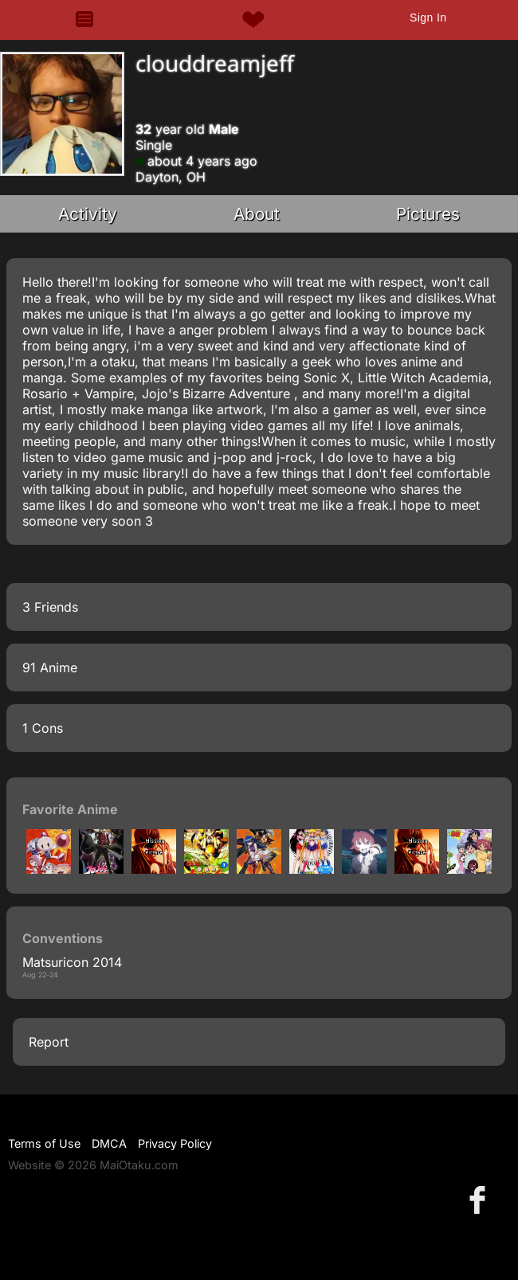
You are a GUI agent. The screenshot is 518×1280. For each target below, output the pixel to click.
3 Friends (50, 607)
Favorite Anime (70, 809)
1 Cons (42, 728)
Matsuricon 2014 (72, 962)
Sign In (428, 17)
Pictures (428, 214)
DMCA (109, 1143)
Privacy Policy (175, 1143)
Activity (87, 214)
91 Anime (49, 667)
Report (49, 1042)
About (256, 214)
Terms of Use (44, 1143)
